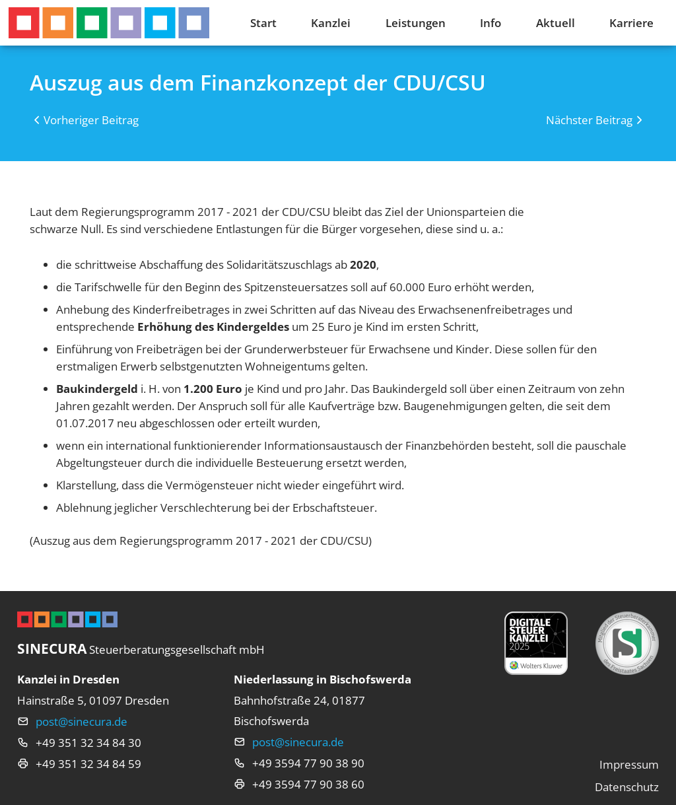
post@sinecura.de (81, 721)
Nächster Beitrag (589, 119)
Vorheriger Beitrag (91, 119)
